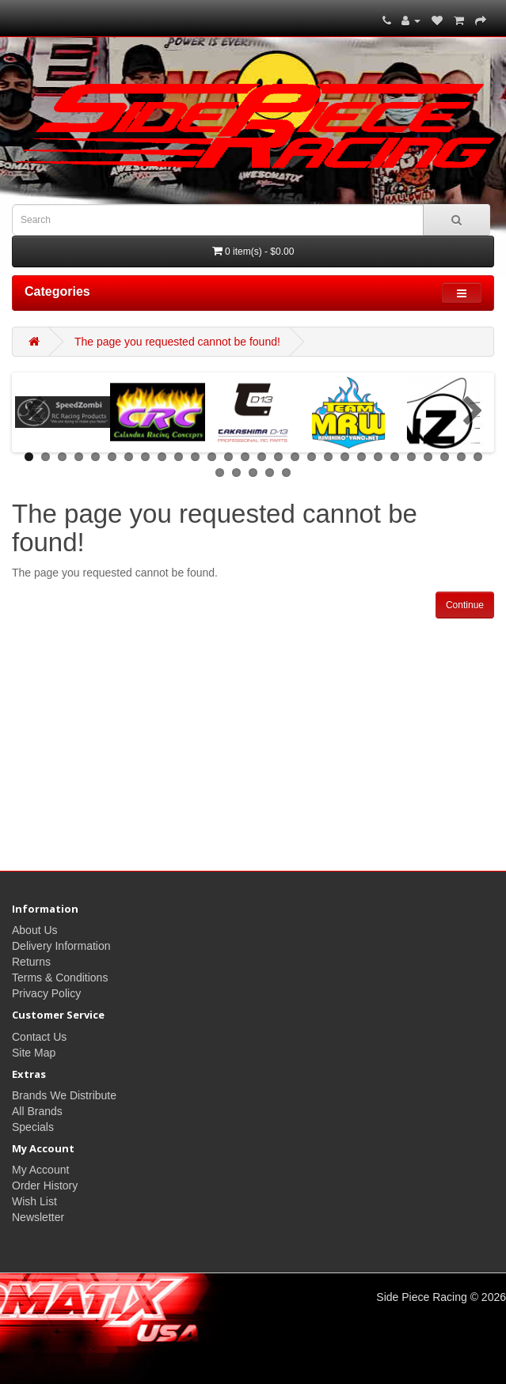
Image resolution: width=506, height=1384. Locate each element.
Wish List (34, 1201)
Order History (45, 1185)
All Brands (37, 1111)
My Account (40, 1169)
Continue (465, 605)
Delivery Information (61, 946)
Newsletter (38, 1217)
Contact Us (39, 1036)
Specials (33, 1127)
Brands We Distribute (64, 1095)
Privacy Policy (46, 993)
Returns (31, 961)
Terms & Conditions (60, 977)
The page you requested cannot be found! (177, 341)
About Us (35, 930)
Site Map (33, 1052)
